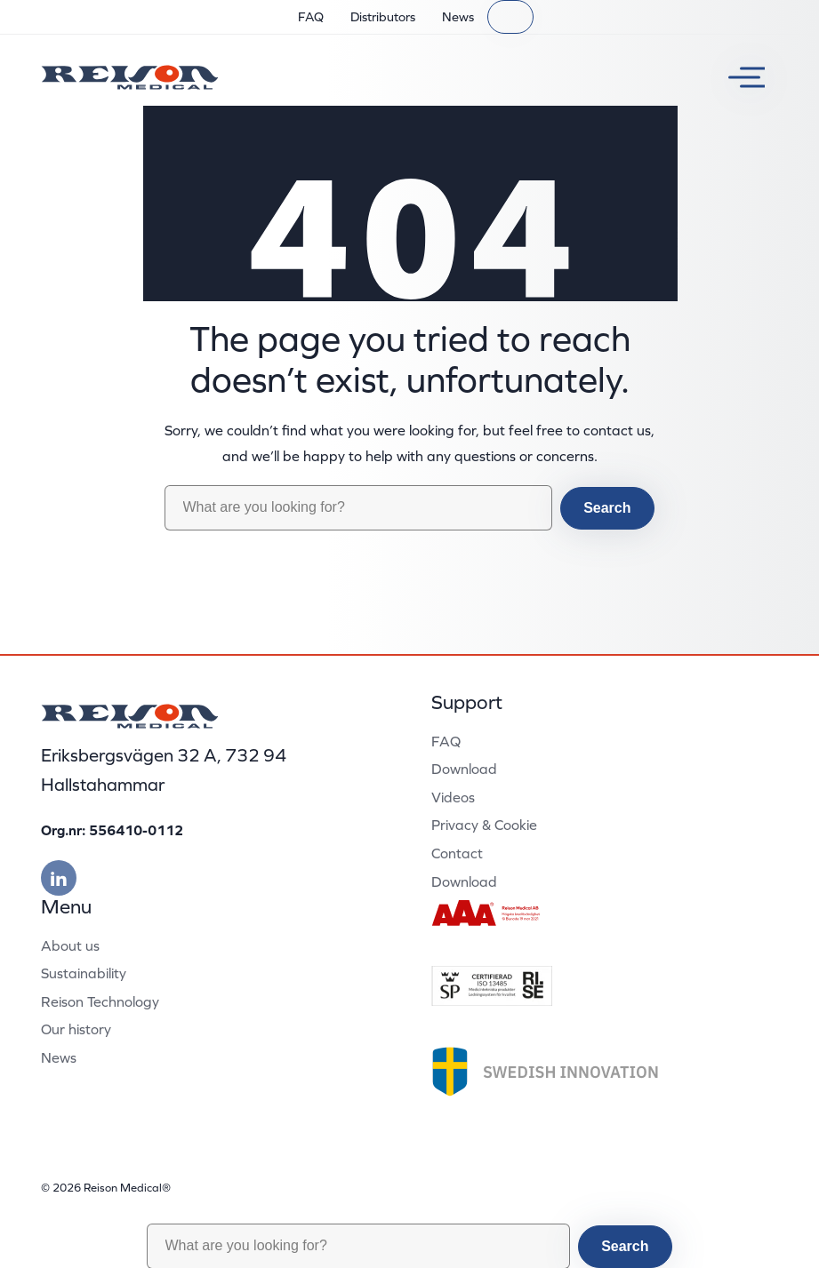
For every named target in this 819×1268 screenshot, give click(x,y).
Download (464, 769)
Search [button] (606, 507)
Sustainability (83, 973)
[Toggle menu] (740, 77)
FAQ (311, 17)
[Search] (510, 17)
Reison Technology (100, 1001)
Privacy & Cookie (484, 825)
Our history (76, 1029)
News (458, 17)
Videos (453, 797)
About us (70, 945)
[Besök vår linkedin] (58, 878)
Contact (457, 853)
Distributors (382, 17)
